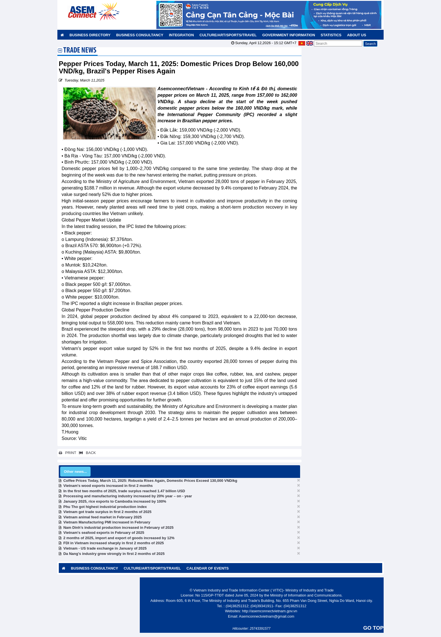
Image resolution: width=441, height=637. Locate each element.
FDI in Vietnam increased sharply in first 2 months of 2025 (113, 543)
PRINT (67, 453)
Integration (181, 35)
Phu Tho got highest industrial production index (105, 507)
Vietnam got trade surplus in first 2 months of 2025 (107, 512)
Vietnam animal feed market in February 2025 (102, 517)
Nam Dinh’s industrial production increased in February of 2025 (118, 527)
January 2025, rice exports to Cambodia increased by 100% (114, 501)
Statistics (331, 35)
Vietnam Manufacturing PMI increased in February (106, 522)
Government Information (288, 35)
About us (356, 35)
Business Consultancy (139, 35)
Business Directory (90, 35)
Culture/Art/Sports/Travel (227, 35)
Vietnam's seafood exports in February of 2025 (103, 532)
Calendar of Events (207, 568)
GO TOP (373, 628)
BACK (86, 453)
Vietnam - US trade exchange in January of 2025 (105, 548)
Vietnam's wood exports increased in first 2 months (108, 486)
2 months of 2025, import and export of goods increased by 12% (118, 538)
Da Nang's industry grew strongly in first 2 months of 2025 (114, 554)
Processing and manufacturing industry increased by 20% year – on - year (127, 496)
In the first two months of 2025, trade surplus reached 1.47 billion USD (124, 491)
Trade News (79, 51)
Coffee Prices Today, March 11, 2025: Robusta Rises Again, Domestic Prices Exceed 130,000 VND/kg (150, 480)
